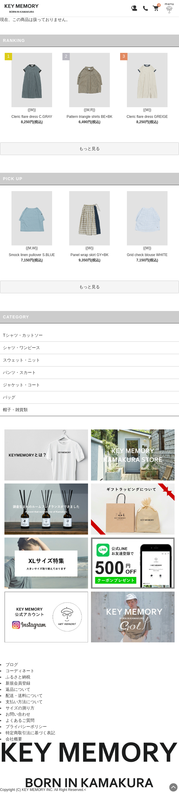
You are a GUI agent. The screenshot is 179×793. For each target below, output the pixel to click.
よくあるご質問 (20, 720)
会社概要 (14, 739)
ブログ (12, 664)
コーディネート (20, 670)
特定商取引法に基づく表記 (30, 732)
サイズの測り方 (20, 708)
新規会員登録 (18, 683)
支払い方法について (24, 701)
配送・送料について (24, 695)
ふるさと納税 (18, 677)
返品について (18, 689)
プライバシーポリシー (26, 726)
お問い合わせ (18, 714)
